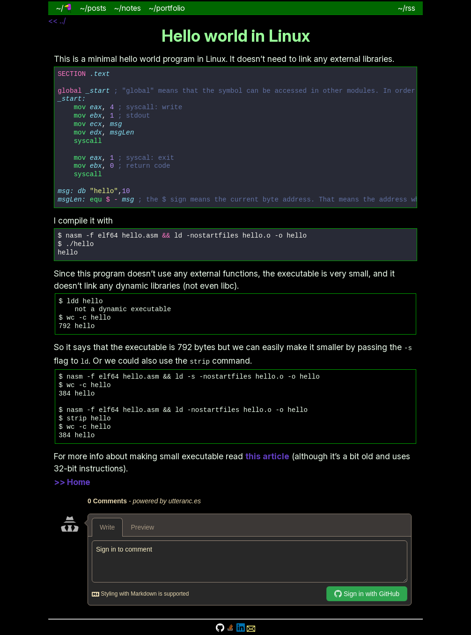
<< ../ (57, 20)
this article (267, 455)
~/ (64, 8)
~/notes (127, 8)
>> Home (72, 481)
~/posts (93, 8)
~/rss (406, 8)
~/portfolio (166, 8)
